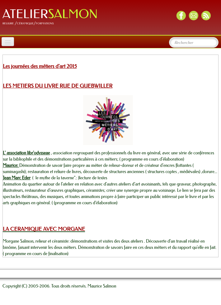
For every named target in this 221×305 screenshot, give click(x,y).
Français (209, 263)
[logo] (52, 16)
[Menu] (8, 41)
